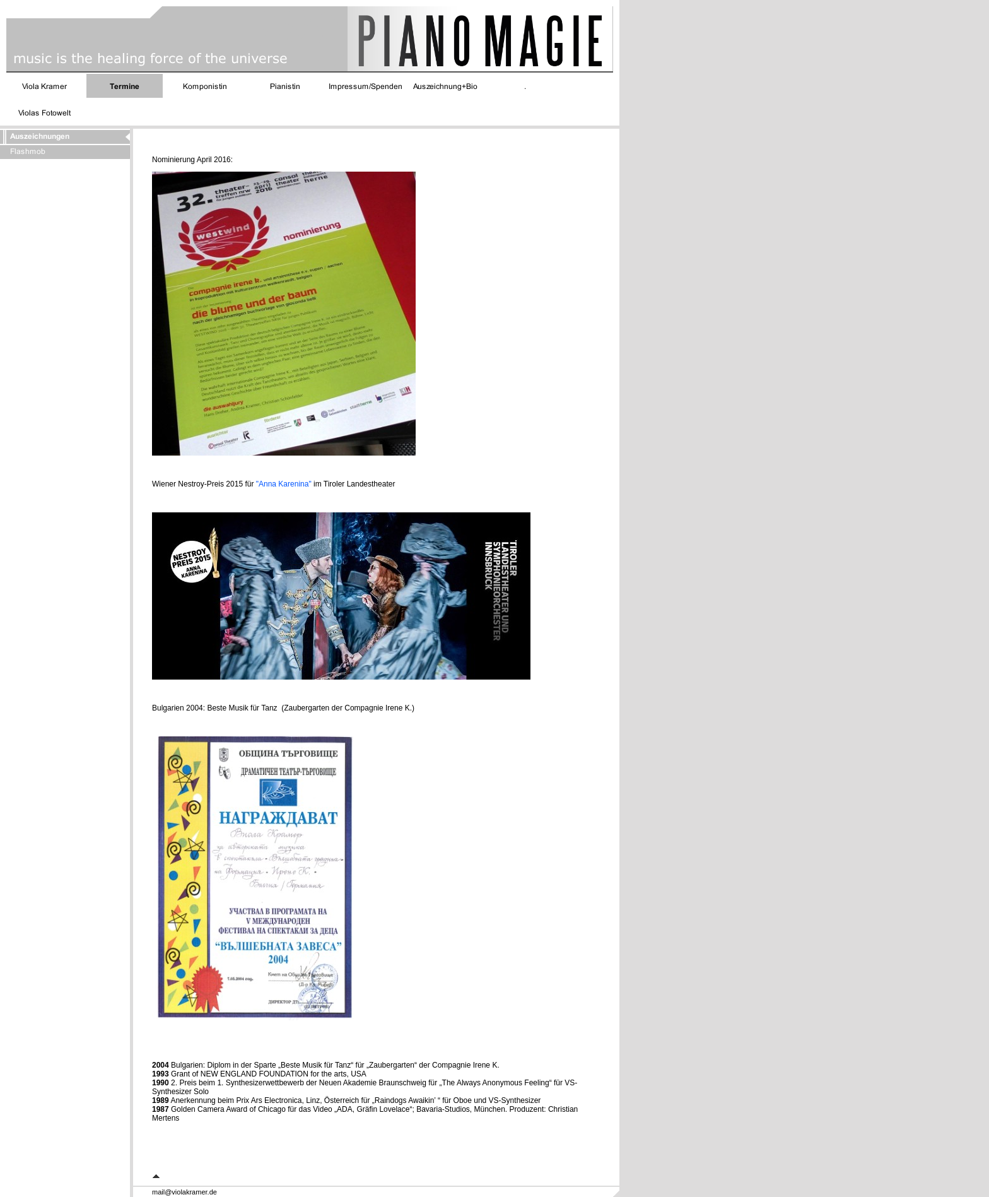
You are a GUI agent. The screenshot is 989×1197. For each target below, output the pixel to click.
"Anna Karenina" (284, 484)
